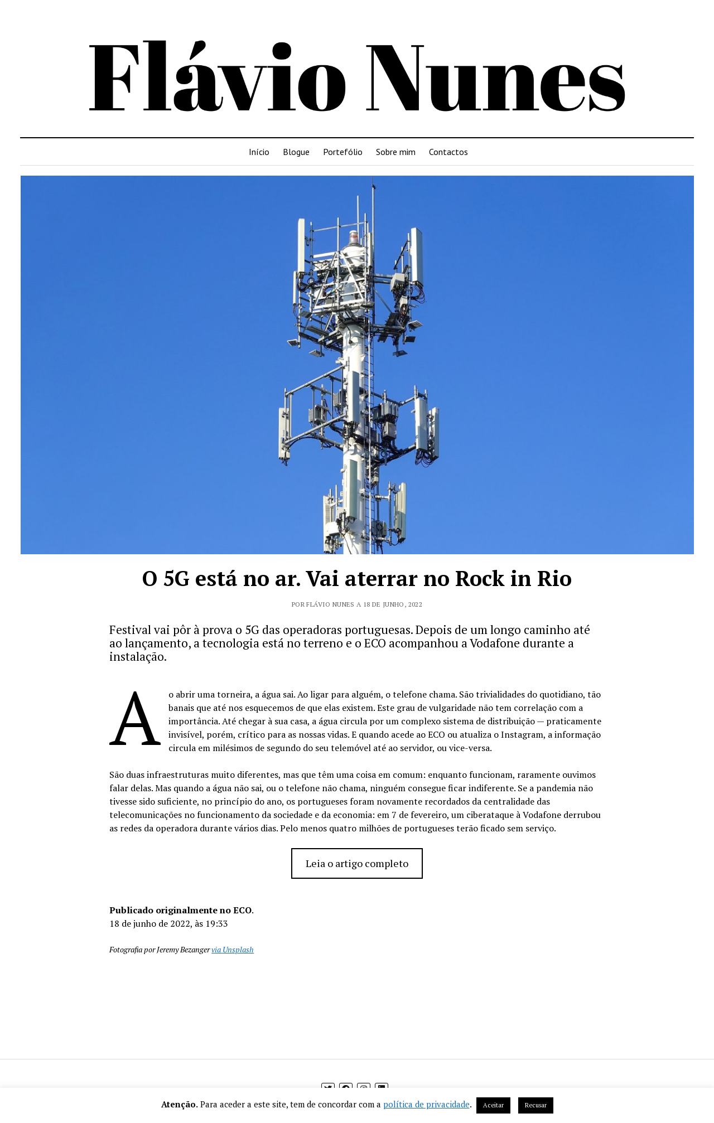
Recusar (536, 1105)
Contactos (448, 151)
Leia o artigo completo (357, 863)
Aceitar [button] (493, 1105)
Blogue (296, 151)
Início (259, 151)
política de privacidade (426, 1104)
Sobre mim (396, 151)
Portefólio (343, 151)
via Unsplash (232, 949)
